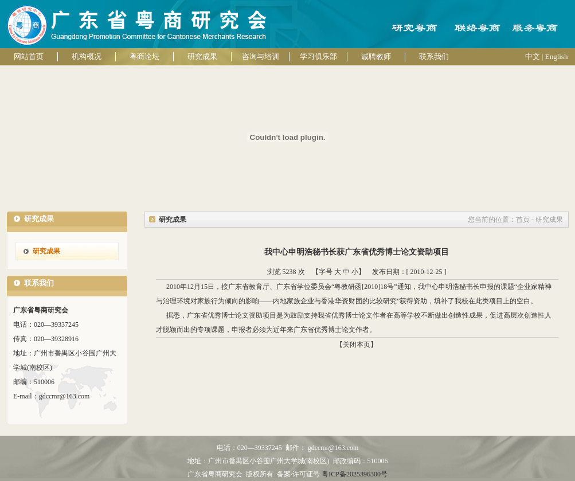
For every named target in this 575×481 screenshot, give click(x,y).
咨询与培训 (260, 56)
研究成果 (202, 56)
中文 (532, 56)
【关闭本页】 (356, 345)
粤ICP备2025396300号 (355, 474)
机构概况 (86, 56)
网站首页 (29, 56)
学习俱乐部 (318, 56)
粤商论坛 (144, 56)
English (556, 56)
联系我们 (434, 56)
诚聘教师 (376, 56)
